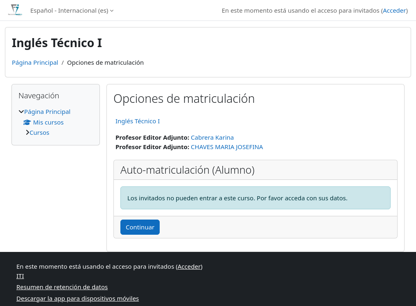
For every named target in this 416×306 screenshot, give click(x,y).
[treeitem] (55, 122)
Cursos (39, 132)
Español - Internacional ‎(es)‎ (69, 10)
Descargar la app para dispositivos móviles (77, 298)
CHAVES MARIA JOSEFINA (227, 147)
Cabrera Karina (212, 137)
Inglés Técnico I (137, 121)
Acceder (394, 10)
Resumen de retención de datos (62, 287)
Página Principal (35, 62)
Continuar (140, 227)
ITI (20, 276)
